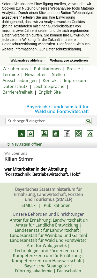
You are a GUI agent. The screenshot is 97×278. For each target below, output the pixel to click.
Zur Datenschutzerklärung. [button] (60, 49)
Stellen (58, 74)
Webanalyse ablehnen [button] (27, 60)
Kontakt (50, 80)
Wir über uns (15, 69)
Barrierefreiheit (18, 92)
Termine (11, 74)
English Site (50, 92)
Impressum (75, 80)
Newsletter (35, 74)
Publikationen (47, 69)
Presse (73, 69)
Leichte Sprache (48, 86)
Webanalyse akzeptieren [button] (69, 60)
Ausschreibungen (20, 80)
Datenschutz (15, 86)
